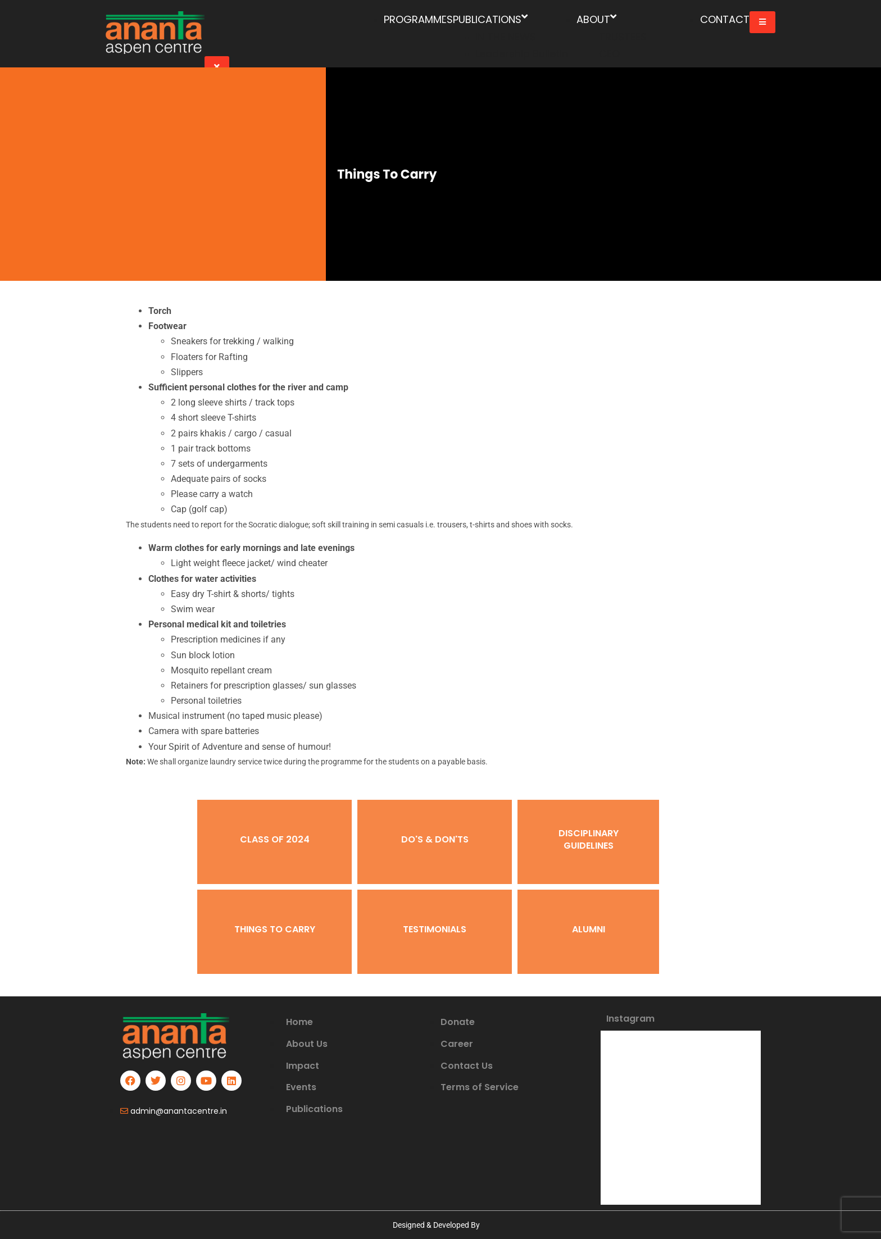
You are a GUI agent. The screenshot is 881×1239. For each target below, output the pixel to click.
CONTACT (725, 19)
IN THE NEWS (505, 37)
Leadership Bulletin (521, 54)
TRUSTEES (623, 37)
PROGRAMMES (418, 19)
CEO (609, 54)
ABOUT (596, 20)
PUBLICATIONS (490, 20)
